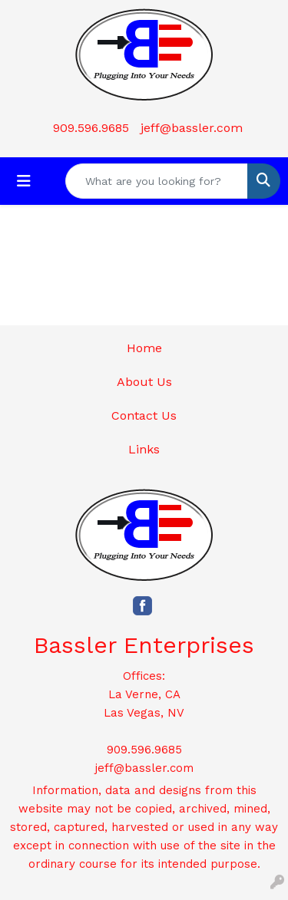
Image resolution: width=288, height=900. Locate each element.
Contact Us (144, 415)
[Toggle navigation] (24, 181)
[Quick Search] (156, 181)
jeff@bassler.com (192, 127)
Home (144, 348)
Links (144, 449)
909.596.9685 (91, 127)
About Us (144, 381)
